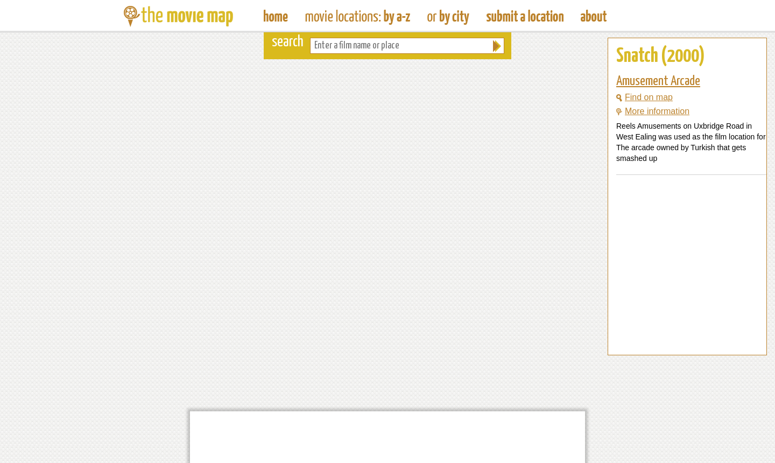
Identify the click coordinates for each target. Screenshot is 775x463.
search (288, 42)
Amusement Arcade (658, 81)
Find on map (644, 97)
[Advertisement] (679, 334)
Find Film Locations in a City (448, 16)
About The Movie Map (594, 16)
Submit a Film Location (525, 16)
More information (652, 111)
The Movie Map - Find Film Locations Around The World (276, 16)
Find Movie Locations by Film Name (357, 16)
